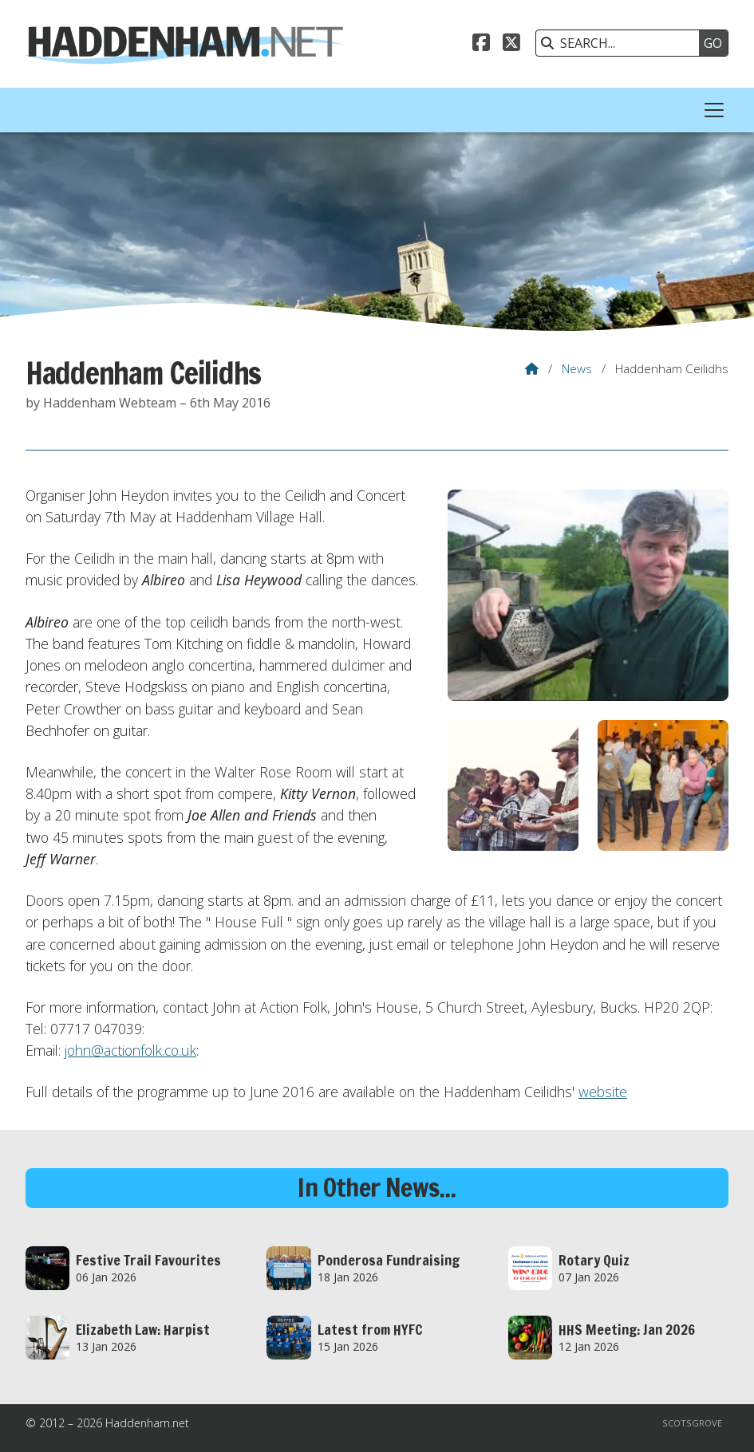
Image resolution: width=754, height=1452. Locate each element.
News (577, 368)
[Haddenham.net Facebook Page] (481, 44)
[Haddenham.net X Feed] (511, 44)
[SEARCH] (621, 43)
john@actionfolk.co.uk (130, 1050)
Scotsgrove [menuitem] (692, 1423)
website (602, 1091)
